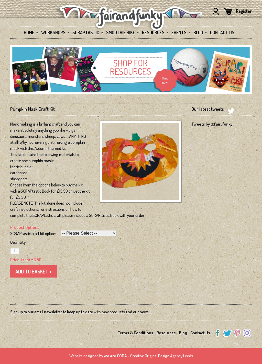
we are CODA (115, 355)
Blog (198, 32)
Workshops (53, 32)
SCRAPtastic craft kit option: (33, 233)
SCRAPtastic (85, 32)
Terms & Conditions (135, 332)
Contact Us (222, 32)
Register (244, 11)
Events (179, 32)
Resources (153, 32)
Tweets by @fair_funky (212, 124)
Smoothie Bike (120, 32)
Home (29, 32)
